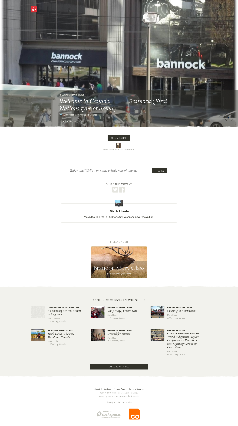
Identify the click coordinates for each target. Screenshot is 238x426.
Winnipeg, (88, 114)
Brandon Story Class (72, 94)
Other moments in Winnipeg (119, 300)
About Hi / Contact (103, 388)
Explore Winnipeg (119, 366)
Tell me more (119, 138)
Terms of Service (136, 388)
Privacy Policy (120, 388)
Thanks (159, 170)
